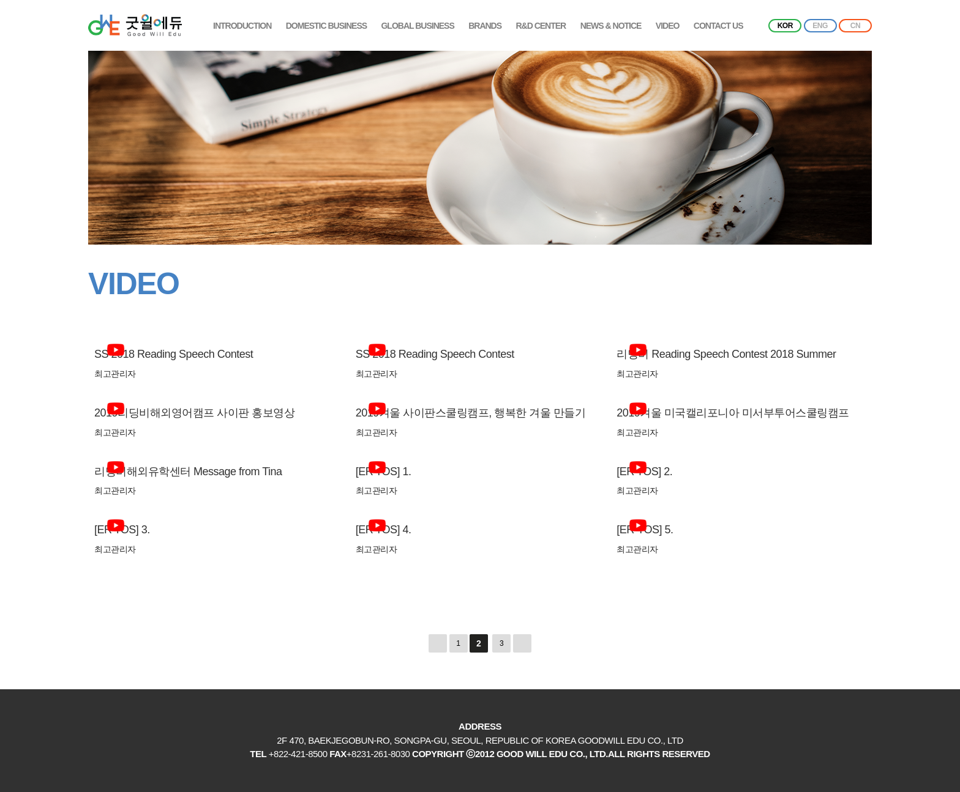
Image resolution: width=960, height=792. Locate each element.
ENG (820, 25)
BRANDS (484, 26)
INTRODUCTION (242, 26)
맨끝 (522, 643)
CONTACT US (718, 26)
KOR (785, 25)
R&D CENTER (541, 26)
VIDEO (668, 26)
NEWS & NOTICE (611, 26)
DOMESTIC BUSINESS (326, 26)
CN (855, 25)
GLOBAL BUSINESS (417, 26)
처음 (438, 643)
